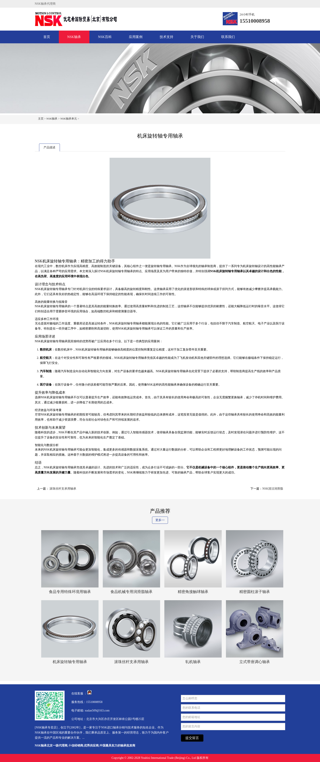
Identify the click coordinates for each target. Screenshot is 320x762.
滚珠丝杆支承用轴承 (62, 488)
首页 (46, 37)
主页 (41, 118)
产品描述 (49, 147)
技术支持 (166, 37)
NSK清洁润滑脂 (272, 488)
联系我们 (228, 37)
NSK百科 (105, 37)
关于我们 (197, 37)
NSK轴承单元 (68, 118)
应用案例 (135, 37)
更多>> (160, 520)
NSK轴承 (74, 37)
